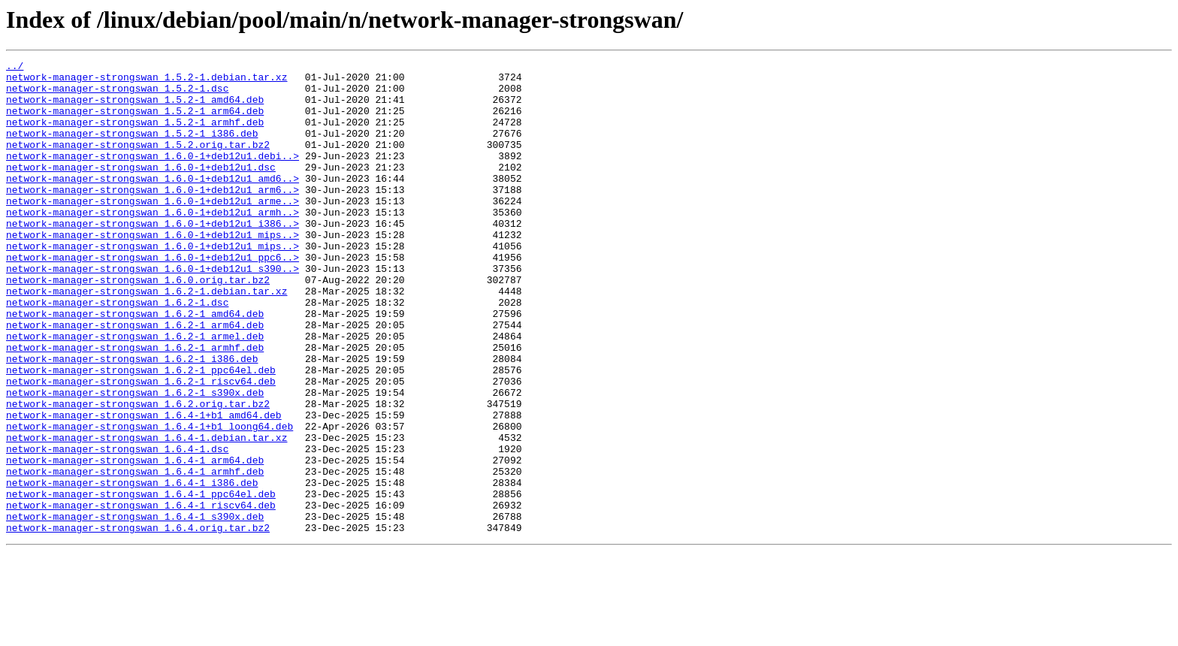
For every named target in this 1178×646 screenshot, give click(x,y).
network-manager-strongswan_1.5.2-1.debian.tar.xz (146, 81)
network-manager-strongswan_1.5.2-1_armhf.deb (135, 135)
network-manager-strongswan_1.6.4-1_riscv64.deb (141, 595)
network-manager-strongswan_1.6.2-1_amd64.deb (135, 365)
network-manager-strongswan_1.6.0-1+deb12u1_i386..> (152, 257)
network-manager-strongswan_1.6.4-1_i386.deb (132, 568)
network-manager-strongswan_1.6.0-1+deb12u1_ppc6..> (152, 297)
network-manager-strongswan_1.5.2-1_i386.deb (132, 148)
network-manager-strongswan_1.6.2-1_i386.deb (132, 419)
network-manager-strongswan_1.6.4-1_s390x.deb (135, 608)
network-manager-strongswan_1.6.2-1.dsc (117, 351)
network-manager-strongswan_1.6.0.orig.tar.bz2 (138, 324)
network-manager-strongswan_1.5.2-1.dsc (117, 94)
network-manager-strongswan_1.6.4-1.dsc (117, 527)
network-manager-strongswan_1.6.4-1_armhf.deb (135, 554)
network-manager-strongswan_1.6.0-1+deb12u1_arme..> (152, 230)
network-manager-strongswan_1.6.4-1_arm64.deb (135, 541)
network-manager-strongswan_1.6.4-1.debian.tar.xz (146, 514)
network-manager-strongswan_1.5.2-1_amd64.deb (135, 108)
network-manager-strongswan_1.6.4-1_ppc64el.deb (141, 581)
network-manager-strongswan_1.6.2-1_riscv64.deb (141, 446)
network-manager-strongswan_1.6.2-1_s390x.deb (135, 459)
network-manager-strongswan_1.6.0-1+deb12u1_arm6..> (152, 216)
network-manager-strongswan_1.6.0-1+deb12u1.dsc (141, 189)
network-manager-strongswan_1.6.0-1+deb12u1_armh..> (152, 243)
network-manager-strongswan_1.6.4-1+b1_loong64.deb (149, 500)
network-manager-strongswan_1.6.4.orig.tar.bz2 (138, 622)
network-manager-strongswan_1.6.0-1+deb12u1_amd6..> (152, 203)
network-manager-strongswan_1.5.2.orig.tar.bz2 (138, 162)
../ (14, 67)
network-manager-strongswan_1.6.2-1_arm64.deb (135, 378)
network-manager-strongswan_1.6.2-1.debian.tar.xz (146, 338)
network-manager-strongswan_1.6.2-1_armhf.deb (135, 405)
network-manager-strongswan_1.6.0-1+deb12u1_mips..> (152, 270)
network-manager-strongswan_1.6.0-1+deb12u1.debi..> (152, 176)
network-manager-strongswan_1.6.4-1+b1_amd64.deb (144, 487)
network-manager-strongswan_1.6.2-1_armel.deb (135, 392)
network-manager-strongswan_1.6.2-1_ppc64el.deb (141, 432)
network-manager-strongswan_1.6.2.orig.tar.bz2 (138, 473)
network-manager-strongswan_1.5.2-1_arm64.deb (135, 121)
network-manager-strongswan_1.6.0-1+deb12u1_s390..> (152, 311)
